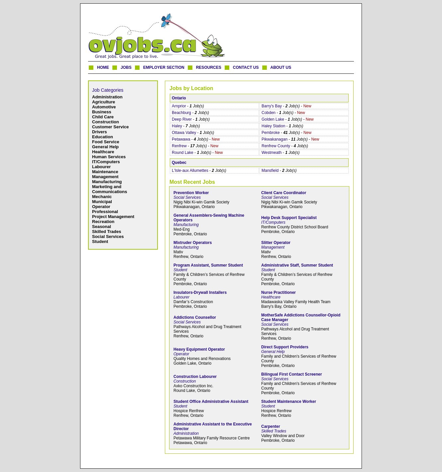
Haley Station (273, 126)
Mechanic (102, 196)
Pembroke (271, 132)
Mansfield (270, 170)
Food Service (105, 141)
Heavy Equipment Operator (199, 349)
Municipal (102, 201)
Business (101, 111)
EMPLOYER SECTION (163, 67)
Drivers (99, 131)
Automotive (104, 106)
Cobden (269, 112)
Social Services (108, 236)
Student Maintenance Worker (288, 401)
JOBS (126, 67)
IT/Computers (106, 161)
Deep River (182, 119)
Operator (101, 206)
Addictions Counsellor (194, 317)
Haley (177, 126)
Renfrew (179, 146)
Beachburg (181, 112)
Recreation (103, 221)
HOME (103, 67)
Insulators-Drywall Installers (200, 292)
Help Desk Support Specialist (289, 217)
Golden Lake (273, 119)
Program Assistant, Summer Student (208, 265)
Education (102, 136)
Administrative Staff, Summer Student (297, 265)
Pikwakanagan (274, 139)
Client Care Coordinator (283, 192)
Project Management (113, 216)
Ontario (179, 98)
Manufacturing (107, 181)
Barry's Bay (272, 106)
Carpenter (270, 426)
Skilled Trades (106, 231)
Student (100, 241)
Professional (105, 211)
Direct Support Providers (284, 347)
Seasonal (101, 226)
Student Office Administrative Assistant (210, 401)
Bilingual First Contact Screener (291, 374)
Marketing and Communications (109, 189)
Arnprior (179, 106)
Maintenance (105, 171)
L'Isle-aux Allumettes (190, 170)
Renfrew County (276, 146)
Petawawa (181, 139)
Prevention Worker (191, 192)
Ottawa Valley (184, 132)
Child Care (103, 116)
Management (105, 176)
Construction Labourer (195, 376)
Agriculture (103, 101)
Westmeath (271, 152)
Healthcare (103, 151)
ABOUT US (281, 67)
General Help (105, 146)
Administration (107, 96)
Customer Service (110, 126)
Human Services (109, 156)
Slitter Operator (275, 242)
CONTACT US (246, 67)
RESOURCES (208, 67)
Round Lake (182, 152)
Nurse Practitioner (278, 292)
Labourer (101, 166)
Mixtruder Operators (192, 242)
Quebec (179, 162)
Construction (105, 121)
